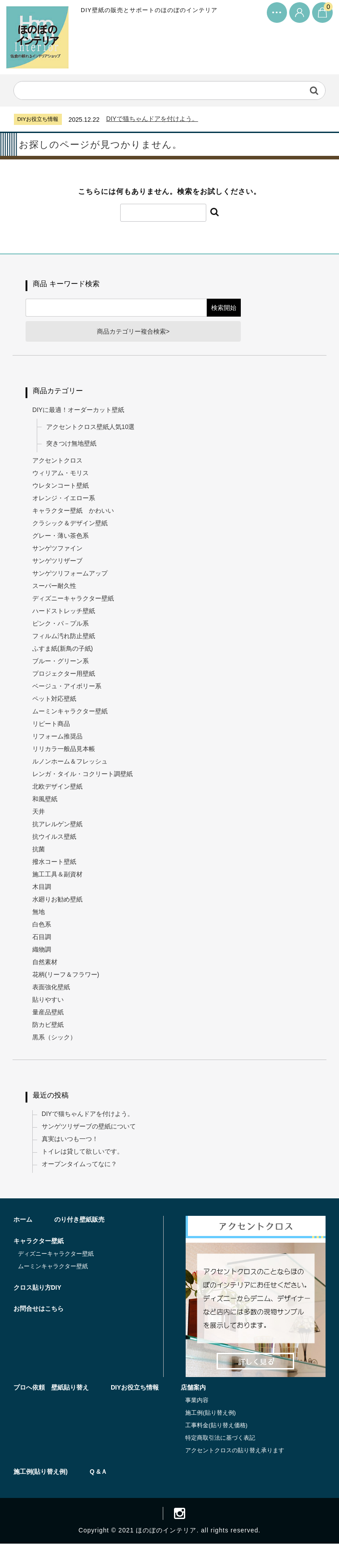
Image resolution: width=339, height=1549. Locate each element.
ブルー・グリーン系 (61, 663)
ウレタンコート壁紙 (61, 488)
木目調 (42, 889)
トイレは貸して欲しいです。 (83, 1154)
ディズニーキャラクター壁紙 (73, 601)
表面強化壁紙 (51, 989)
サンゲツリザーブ (58, 563)
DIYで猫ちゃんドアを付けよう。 (153, 118)
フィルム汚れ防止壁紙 (64, 638)
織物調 (42, 952)
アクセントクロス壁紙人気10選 (91, 429)
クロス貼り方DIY (37, 1291)
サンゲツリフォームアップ (70, 575)
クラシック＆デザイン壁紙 (70, 525)
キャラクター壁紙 (38, 1245)
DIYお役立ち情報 (135, 1391)
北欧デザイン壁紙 (58, 789)
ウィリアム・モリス (61, 475)
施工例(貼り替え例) (211, 1416)
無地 (39, 914)
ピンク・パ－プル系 (61, 626)
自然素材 (45, 964)
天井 (39, 814)
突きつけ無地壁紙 (72, 446)
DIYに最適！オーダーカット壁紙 (79, 412)
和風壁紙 (45, 801)
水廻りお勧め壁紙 (58, 901)
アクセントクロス (58, 463)
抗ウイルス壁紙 (55, 839)
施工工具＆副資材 (58, 876)
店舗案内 (194, 1391)
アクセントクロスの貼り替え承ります (235, 1454)
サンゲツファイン (58, 550)
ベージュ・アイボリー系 (67, 688)
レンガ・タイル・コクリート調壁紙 (83, 776)
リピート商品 (51, 726)
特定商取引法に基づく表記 (221, 1441)
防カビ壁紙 (48, 1027)
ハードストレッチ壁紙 (64, 613)
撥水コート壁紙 (55, 864)
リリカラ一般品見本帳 (64, 751)
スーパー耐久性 (55, 588)
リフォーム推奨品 (58, 738)
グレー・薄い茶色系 (61, 538)
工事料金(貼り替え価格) (217, 1429)
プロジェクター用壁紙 (64, 676)
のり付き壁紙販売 (80, 1223)
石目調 (42, 939)
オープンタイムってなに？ (79, 1167)
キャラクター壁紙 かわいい (73, 513)
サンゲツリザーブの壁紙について (89, 1129)
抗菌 (39, 851)
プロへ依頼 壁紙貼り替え (51, 1391)
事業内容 (197, 1404)
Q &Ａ (99, 1475)
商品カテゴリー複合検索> (133, 333)
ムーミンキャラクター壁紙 (70, 713)
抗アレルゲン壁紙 (58, 826)
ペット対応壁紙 (55, 701)
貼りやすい (48, 1002)
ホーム (22, 1223)
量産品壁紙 (48, 1014)
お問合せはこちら (38, 1313)
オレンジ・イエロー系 (64, 500)
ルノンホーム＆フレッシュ (70, 764)
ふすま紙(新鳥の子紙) (63, 651)
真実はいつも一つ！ (70, 1142)
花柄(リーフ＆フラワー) (66, 977)
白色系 (42, 927)
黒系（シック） (55, 1039)
